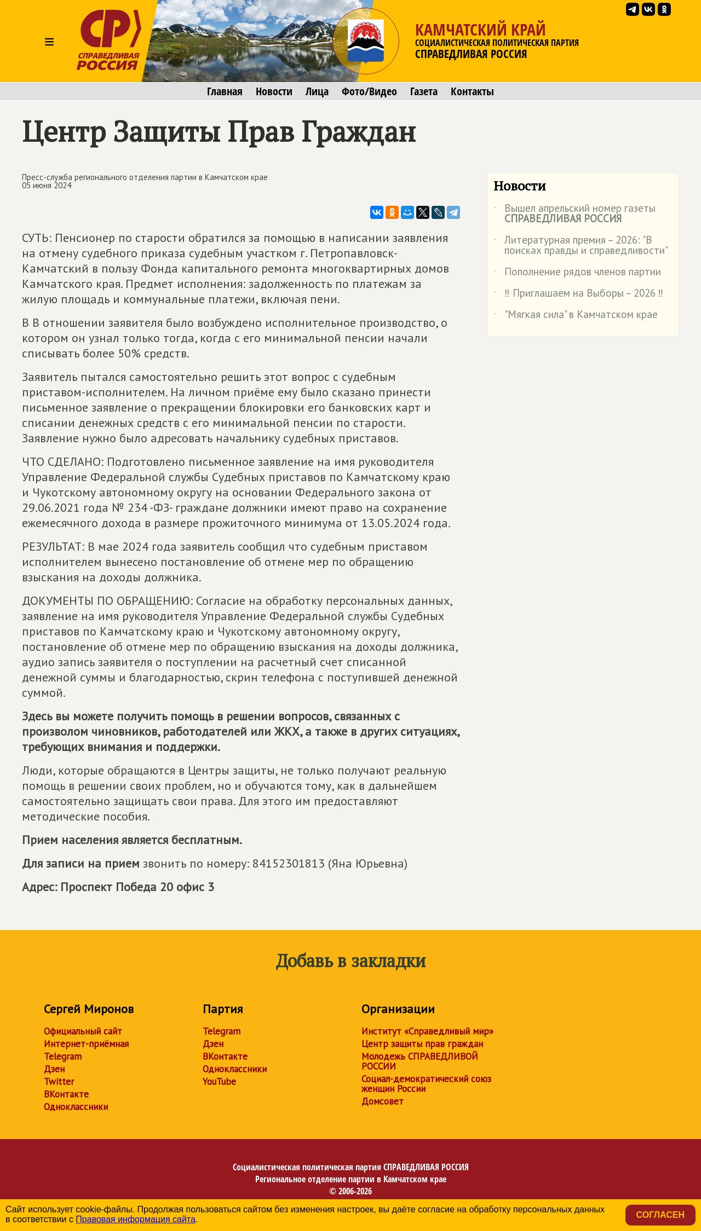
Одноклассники (76, 1107)
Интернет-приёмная (86, 1044)
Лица (317, 91)
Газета (424, 91)
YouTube (219, 1081)
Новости (274, 91)
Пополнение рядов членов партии (577, 274)
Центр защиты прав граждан (422, 1044)
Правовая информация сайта (136, 1219)
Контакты (472, 91)
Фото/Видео (369, 91)
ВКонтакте (66, 1094)
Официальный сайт (83, 1031)
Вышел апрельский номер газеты (574, 214)
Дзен (54, 1069)
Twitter (59, 1081)
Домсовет (382, 1101)
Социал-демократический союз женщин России (426, 1084)
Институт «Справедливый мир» (427, 1031)
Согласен (660, 1215)
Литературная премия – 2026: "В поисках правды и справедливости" (580, 246)
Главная (225, 91)
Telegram (63, 1056)
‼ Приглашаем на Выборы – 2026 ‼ (578, 295)
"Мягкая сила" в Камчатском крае (575, 316)
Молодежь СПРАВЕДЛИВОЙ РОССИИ (419, 1061)
